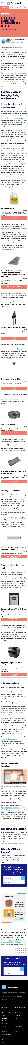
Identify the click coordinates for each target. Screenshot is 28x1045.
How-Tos (17, 1015)
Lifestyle (4, 1018)
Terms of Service (18, 1026)
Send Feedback (5, 1039)
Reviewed (18, 935)
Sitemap (16, 1031)
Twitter (18, 940)
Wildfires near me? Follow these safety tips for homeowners (19, 904)
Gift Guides (5, 1023)
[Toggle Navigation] (2, 3)
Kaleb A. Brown (15, 41)
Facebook (12, 940)
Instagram (4, 942)
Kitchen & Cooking (7, 1010)
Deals (16, 1010)
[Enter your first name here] (14, 882)
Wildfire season (6, 832)
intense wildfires (6, 63)
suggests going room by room (10, 808)
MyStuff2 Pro (12, 812)
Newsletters (4, 8)
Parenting (4, 1021)
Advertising (4, 1031)
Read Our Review (4, 283)
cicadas (9, 358)
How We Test (18, 1018)
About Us (4, 1026)
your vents (4, 441)
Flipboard (18, 942)
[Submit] (23, 878)
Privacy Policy (18, 1029)
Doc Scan (22, 518)
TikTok (11, 942)
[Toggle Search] (26, 3)
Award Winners (14, 8)
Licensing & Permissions (7, 1034)
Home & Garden (5, 14)
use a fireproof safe (19, 625)
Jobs (3, 1029)
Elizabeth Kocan (20, 39)
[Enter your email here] (12, 878)
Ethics (3, 1037)
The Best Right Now (20, 1007)
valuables (23, 73)
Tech (3, 1015)
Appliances (23, 8)
